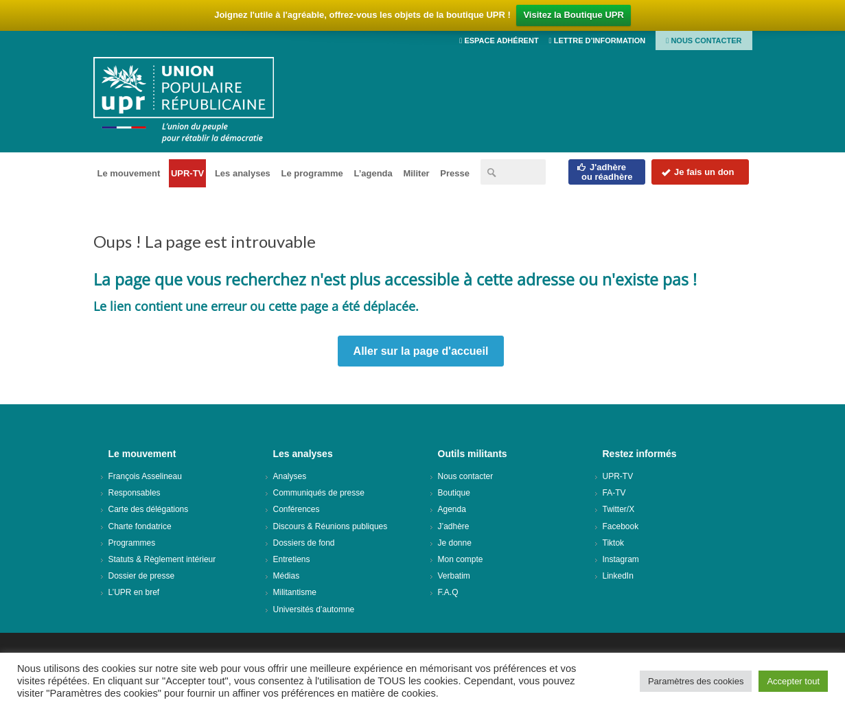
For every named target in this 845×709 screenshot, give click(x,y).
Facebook (621, 526)
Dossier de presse (141, 576)
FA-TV (614, 493)
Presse (455, 173)
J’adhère (454, 526)
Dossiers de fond (304, 543)
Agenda (452, 509)
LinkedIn (618, 576)
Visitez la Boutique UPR (573, 15)
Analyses (290, 476)
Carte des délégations (148, 509)
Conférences (296, 509)
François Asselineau (145, 476)
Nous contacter (703, 40)
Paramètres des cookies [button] (695, 681)
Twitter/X (619, 509)
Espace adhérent (498, 40)
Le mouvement (129, 173)
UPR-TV (187, 173)
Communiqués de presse (318, 493)
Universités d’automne (314, 609)
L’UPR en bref (134, 592)
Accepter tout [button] (793, 681)
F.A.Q (448, 592)
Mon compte (460, 559)
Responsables (134, 493)
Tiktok (614, 543)
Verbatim (454, 576)
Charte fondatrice (140, 526)
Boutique (454, 493)
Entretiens (291, 559)
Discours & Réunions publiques (330, 526)
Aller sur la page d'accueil (421, 351)
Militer (416, 173)
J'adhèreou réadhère (604, 172)
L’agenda (373, 173)
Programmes (132, 543)
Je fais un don (697, 172)
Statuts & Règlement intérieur (162, 559)
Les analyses (242, 173)
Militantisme (294, 592)
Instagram (621, 559)
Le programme (312, 173)
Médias (286, 576)
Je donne (455, 543)
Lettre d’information (597, 40)
